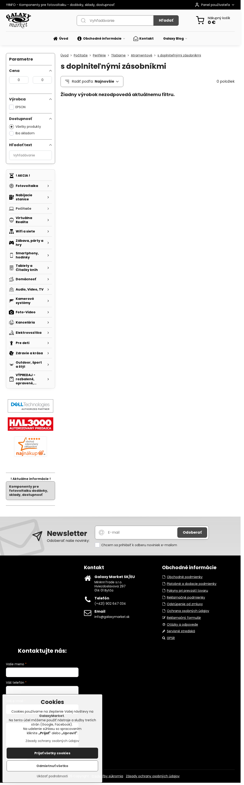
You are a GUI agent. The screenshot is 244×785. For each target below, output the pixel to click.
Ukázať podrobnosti (52, 778)
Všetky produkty (25, 126)
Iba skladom (22, 133)
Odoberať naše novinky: (68, 540)
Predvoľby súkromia (107, 776)
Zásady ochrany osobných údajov (153, 776)
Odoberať (192, 532)
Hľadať (166, 20)
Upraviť (69, 735)
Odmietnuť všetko (52, 768)
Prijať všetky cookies (52, 755)
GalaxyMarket (51, 718)
